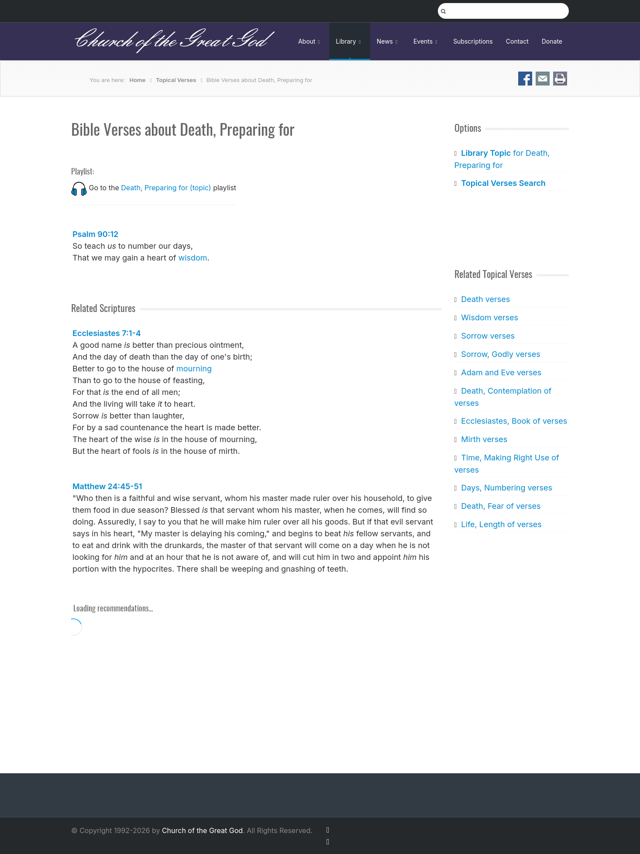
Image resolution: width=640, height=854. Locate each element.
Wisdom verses (489, 317)
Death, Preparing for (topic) (166, 187)
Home (138, 79)
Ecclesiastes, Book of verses (514, 420)
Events (426, 41)
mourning (194, 368)
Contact (517, 41)
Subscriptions (473, 41)
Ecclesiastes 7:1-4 (106, 333)
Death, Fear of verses (500, 506)
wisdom (192, 257)
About (310, 41)
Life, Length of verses (501, 524)
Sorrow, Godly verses (500, 354)
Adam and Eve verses (501, 372)
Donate (552, 41)
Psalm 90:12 (95, 234)
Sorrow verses (488, 335)
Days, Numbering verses (506, 487)
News (388, 41)
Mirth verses (484, 439)
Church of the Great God (168, 41)
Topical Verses (176, 79)
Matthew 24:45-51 (107, 486)
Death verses (485, 299)
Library (349, 41)
